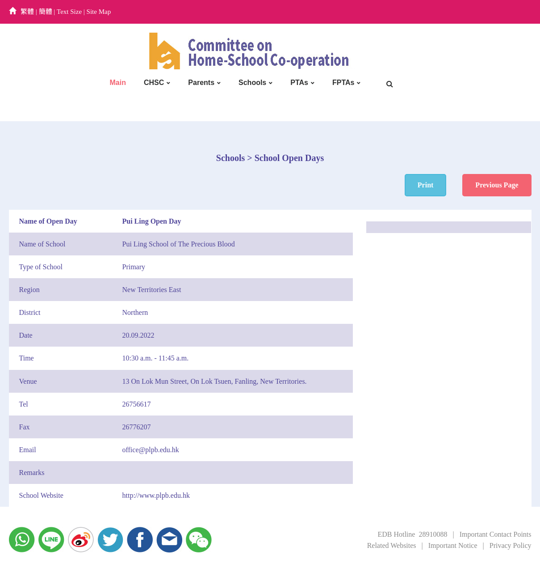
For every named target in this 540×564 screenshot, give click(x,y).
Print (426, 185)
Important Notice (452, 545)
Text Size (69, 11)
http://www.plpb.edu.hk (156, 495)
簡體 (45, 11)
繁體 (27, 11)
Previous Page (496, 185)
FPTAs (343, 82)
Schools (252, 82)
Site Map (99, 11)
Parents (201, 82)
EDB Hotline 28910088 (412, 534)
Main (118, 82)
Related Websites (391, 545)
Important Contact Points (496, 534)
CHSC (154, 82)
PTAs (299, 82)
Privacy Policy (511, 545)
